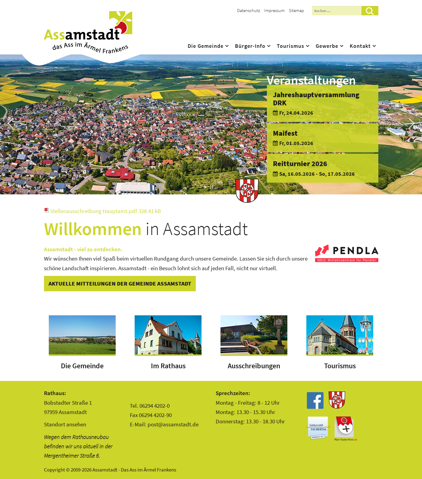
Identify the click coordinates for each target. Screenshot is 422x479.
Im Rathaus (168, 365)
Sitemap (296, 10)
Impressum (274, 10)
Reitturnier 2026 (300, 163)
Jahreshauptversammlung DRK (316, 98)
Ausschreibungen (254, 365)
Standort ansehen (65, 424)
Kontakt (360, 46)
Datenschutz (248, 10)
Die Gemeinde (206, 46)
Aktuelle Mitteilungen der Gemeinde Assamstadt (119, 283)
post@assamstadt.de (173, 424)
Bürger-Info (250, 46)
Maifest (285, 133)
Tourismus (290, 46)
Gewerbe (327, 46)
